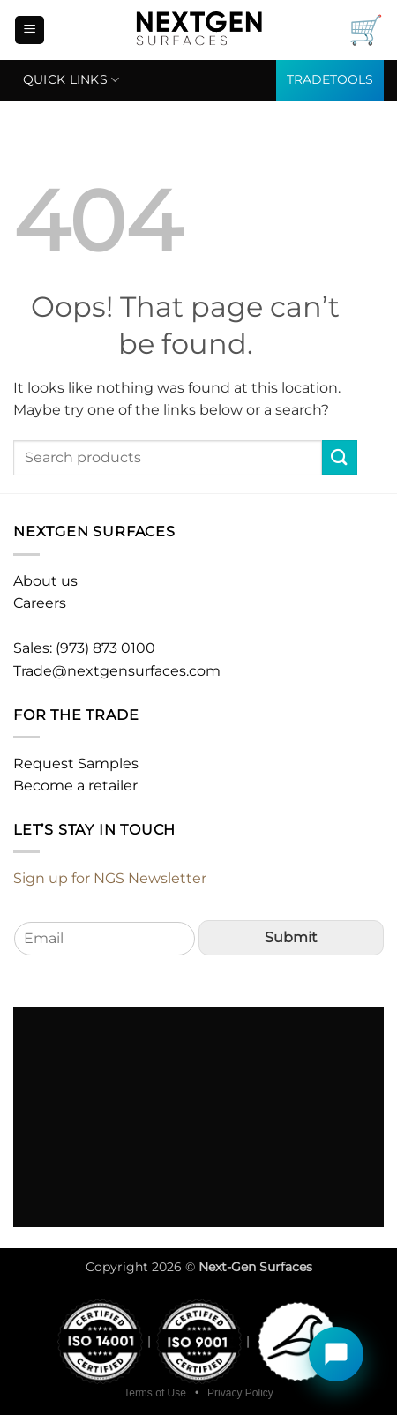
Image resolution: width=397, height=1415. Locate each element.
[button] (29, 30)
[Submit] (339, 457)
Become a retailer (75, 785)
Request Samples (76, 763)
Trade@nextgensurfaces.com (117, 671)
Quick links (71, 79)
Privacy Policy (240, 1393)
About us (45, 581)
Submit (291, 937)
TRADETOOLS (330, 79)
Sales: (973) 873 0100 (84, 648)
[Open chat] (336, 1354)
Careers (39, 603)
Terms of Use (155, 1393)
